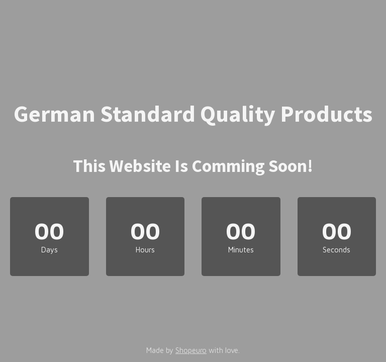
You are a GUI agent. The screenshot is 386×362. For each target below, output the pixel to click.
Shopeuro (191, 350)
